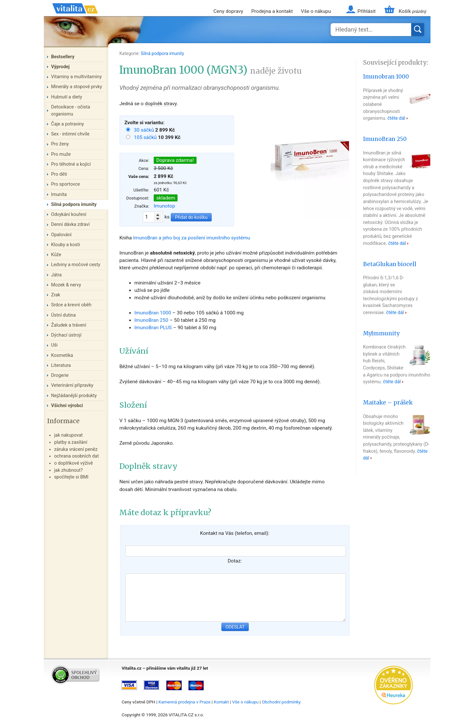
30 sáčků (144, 130)
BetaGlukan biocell (389, 264)
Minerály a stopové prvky (76, 86)
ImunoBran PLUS (153, 327)
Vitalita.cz (75, 16)
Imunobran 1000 (386, 76)
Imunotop (164, 206)
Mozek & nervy (66, 285)
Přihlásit (366, 11)
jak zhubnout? (68, 470)
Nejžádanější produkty (74, 395)
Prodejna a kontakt (272, 11)
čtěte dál (396, 118)
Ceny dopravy (228, 11)
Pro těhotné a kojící (71, 164)
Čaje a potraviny (67, 124)
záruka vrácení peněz (76, 449)
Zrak (55, 295)
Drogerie (60, 375)
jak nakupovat (68, 435)
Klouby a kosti (65, 244)
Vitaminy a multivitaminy (76, 76)
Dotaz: (234, 561)
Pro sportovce (65, 184)
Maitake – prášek (387, 402)
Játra (56, 275)
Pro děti (59, 174)
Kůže (56, 254)
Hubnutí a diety (66, 97)
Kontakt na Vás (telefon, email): (234, 533)
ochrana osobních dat (76, 456)
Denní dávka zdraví (70, 224)
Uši (54, 345)
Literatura (61, 365)
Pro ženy (60, 144)
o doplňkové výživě (73, 463)
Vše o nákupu (316, 11)
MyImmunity (381, 333)
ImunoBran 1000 (152, 313)
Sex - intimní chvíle (70, 134)
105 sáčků (146, 137)
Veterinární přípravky (72, 385)
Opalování (61, 234)
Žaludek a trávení (68, 325)
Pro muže (61, 154)
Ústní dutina (63, 315)
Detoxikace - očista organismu (70, 110)
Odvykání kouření (68, 214)
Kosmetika (62, 355)
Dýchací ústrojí (66, 335)
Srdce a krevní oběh (71, 305)
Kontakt (221, 701)
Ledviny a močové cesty (76, 264)
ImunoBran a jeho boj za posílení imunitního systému (191, 238)
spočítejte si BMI (71, 477)
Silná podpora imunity (162, 53)
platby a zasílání (70, 442)
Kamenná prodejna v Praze (185, 701)
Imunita (59, 194)
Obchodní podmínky (281, 701)
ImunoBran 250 (151, 320)
